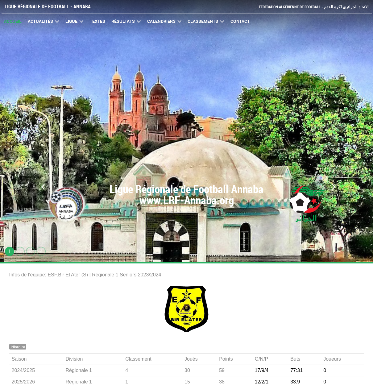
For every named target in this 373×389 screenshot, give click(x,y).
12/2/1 (261, 381)
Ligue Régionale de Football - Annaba (48, 7)
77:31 (296, 370)
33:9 (295, 381)
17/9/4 (261, 370)
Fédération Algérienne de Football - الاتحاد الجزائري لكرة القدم (314, 7)
